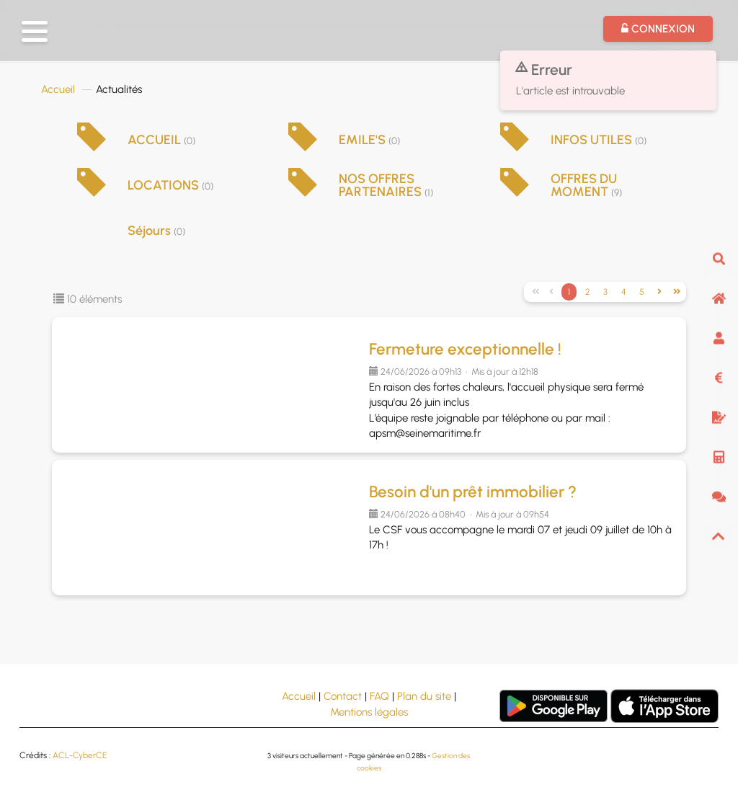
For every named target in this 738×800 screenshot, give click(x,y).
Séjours (156, 230)
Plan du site (424, 696)
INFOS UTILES (598, 139)
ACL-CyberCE (80, 755)
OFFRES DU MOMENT (586, 185)
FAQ (379, 696)
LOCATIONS (170, 185)
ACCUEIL (161, 139)
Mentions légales (369, 712)
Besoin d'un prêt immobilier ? (473, 492)
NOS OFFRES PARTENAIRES (386, 185)
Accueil (58, 89)
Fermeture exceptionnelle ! (465, 349)
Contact (343, 696)
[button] (35, 31)
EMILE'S (369, 139)
